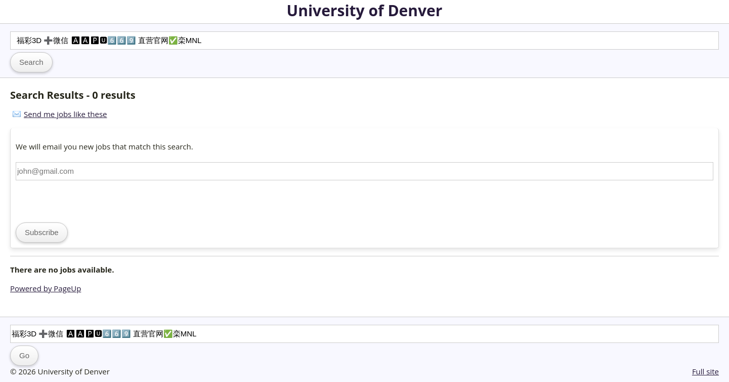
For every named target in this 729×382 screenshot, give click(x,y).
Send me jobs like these (65, 114)
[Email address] (364, 171)
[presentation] (92, 200)
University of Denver (365, 10)
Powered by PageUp (45, 288)
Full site (705, 371)
